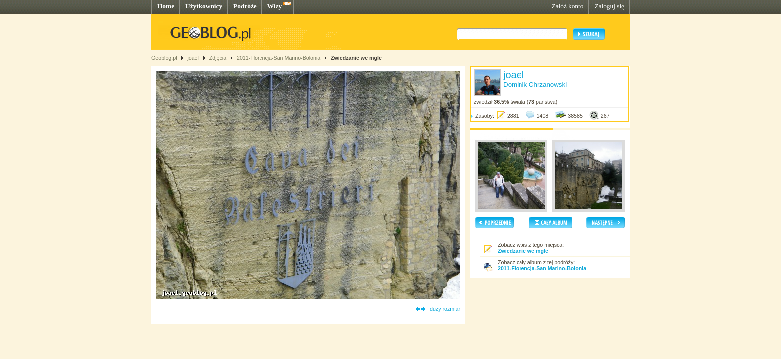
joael (193, 58)
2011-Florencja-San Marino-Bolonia (278, 58)
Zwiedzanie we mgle (356, 58)
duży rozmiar (445, 309)
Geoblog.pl (164, 58)
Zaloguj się (609, 6)
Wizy (274, 6)
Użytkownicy (203, 6)
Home (165, 6)
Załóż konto (567, 6)
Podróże (245, 6)
